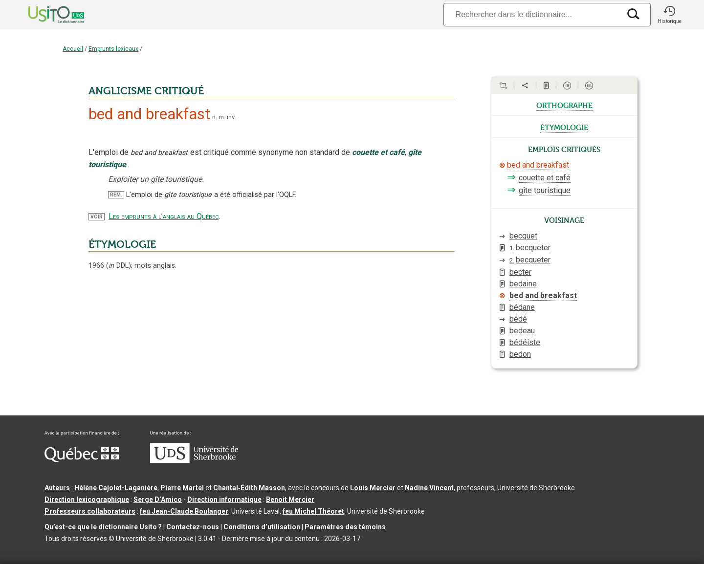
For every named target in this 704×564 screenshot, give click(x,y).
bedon (520, 354)
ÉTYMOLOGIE (122, 244)
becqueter (529, 247)
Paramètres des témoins (345, 527)
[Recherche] (532, 14)
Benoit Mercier (290, 499)
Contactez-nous (192, 527)
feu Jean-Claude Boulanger (184, 511)
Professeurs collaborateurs (89, 511)
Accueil (73, 48)
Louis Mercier (373, 488)
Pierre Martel (182, 488)
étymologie (564, 126)
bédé (518, 319)
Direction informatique (224, 499)
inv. (231, 117)
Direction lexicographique (86, 499)
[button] (669, 14)
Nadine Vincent (429, 488)
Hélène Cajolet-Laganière (115, 488)
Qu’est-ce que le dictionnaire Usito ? (103, 527)
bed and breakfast (538, 165)
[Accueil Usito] (45, 14)
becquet (523, 235)
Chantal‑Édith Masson (249, 488)
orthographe (564, 104)
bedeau (522, 330)
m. (222, 117)
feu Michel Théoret (313, 511)
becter (520, 272)
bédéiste (524, 342)
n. (214, 117)
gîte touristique (545, 190)
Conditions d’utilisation (261, 527)
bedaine (523, 283)
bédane (522, 307)
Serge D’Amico (157, 499)
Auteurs (57, 488)
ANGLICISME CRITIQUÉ (146, 91)
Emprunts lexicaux (113, 48)
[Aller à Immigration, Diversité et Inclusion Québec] (81, 459)
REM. (116, 195)
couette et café (545, 177)
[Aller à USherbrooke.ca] (194, 460)
